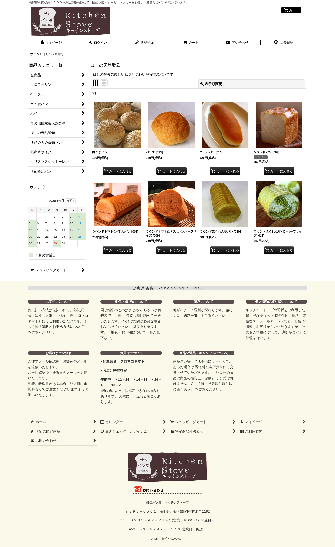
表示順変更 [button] (211, 84)
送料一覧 (191, 315)
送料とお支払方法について (63, 327)
